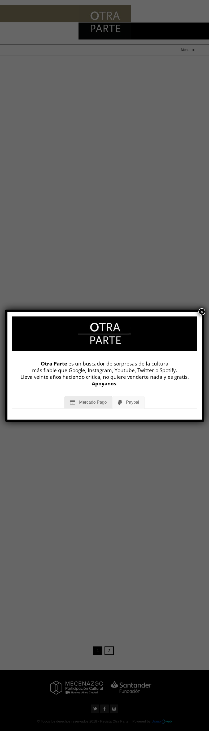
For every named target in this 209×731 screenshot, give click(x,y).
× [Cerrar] (202, 311)
